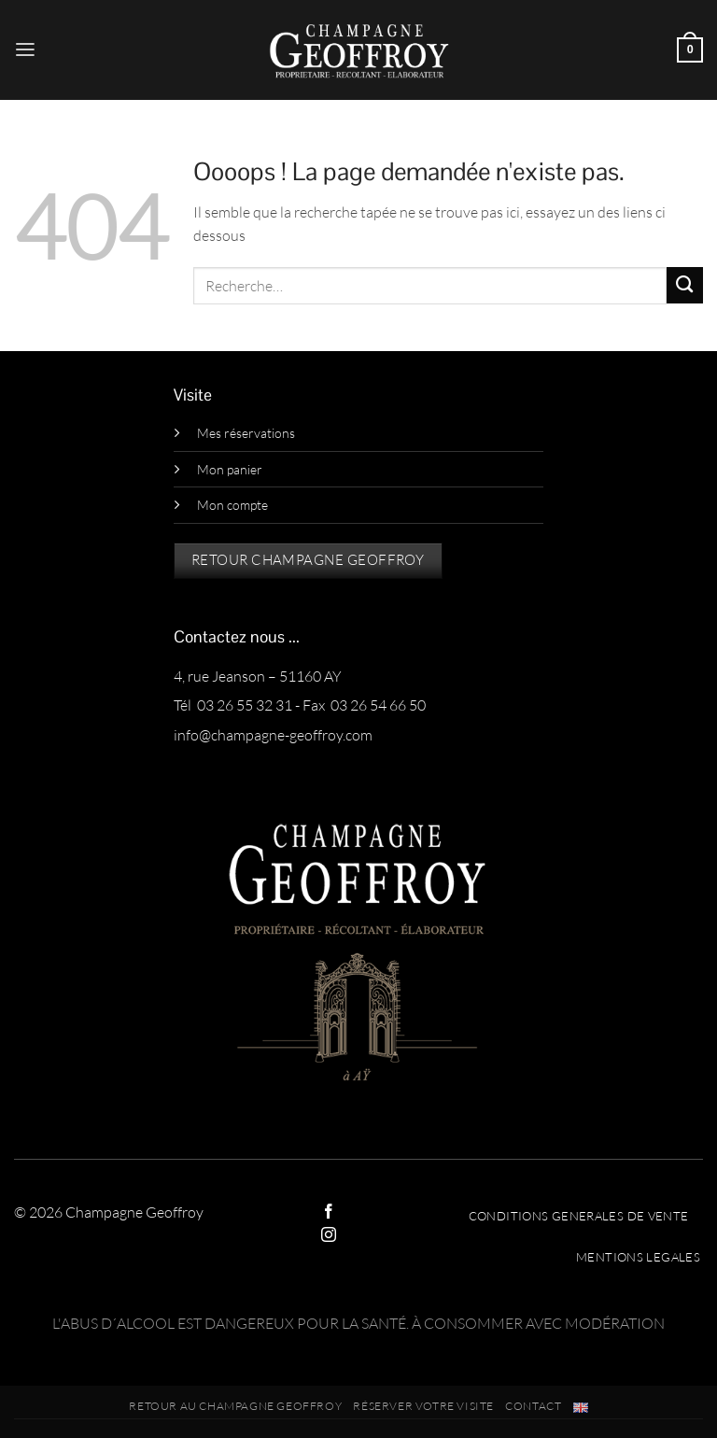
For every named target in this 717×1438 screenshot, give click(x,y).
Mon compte (232, 505)
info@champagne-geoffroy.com (273, 735)
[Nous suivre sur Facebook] (328, 1212)
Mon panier (229, 469)
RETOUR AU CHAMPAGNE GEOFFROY (235, 1406)
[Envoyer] (685, 285)
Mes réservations (246, 433)
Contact (533, 1406)
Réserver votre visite (423, 1406)
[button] (25, 50)
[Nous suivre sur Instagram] (328, 1236)
